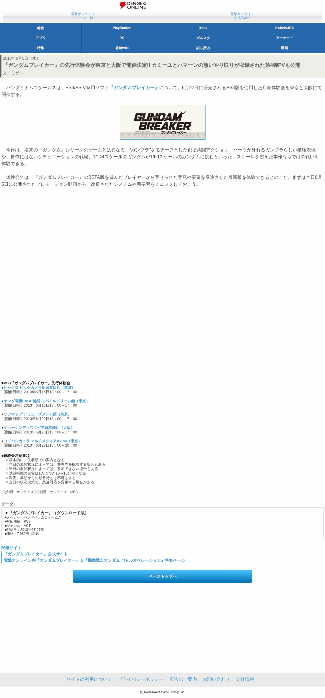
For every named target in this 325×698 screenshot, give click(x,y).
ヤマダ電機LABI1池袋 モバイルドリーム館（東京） (47, 401)
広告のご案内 (183, 679)
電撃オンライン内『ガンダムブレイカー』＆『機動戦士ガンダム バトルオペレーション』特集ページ (94, 560)
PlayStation (122, 28)
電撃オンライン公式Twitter (242, 16)
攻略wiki (122, 48)
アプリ (40, 38)
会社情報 (245, 679)
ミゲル (17, 73)
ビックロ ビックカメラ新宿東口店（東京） (39, 387)
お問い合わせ (216, 679)
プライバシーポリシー (141, 679)
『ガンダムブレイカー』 (134, 87)
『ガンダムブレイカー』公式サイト (36, 554)
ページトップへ (163, 576)
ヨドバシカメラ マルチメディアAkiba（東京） (43, 441)
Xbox (203, 28)
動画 (284, 48)
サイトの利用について (89, 679)
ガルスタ (203, 38)
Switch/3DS (284, 28)
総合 (40, 28)
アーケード (284, 38)
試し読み (203, 48)
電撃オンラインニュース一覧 (83, 16)
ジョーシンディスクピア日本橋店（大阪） (39, 427)
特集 (40, 48)
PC (122, 38)
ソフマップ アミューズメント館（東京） (38, 414)
